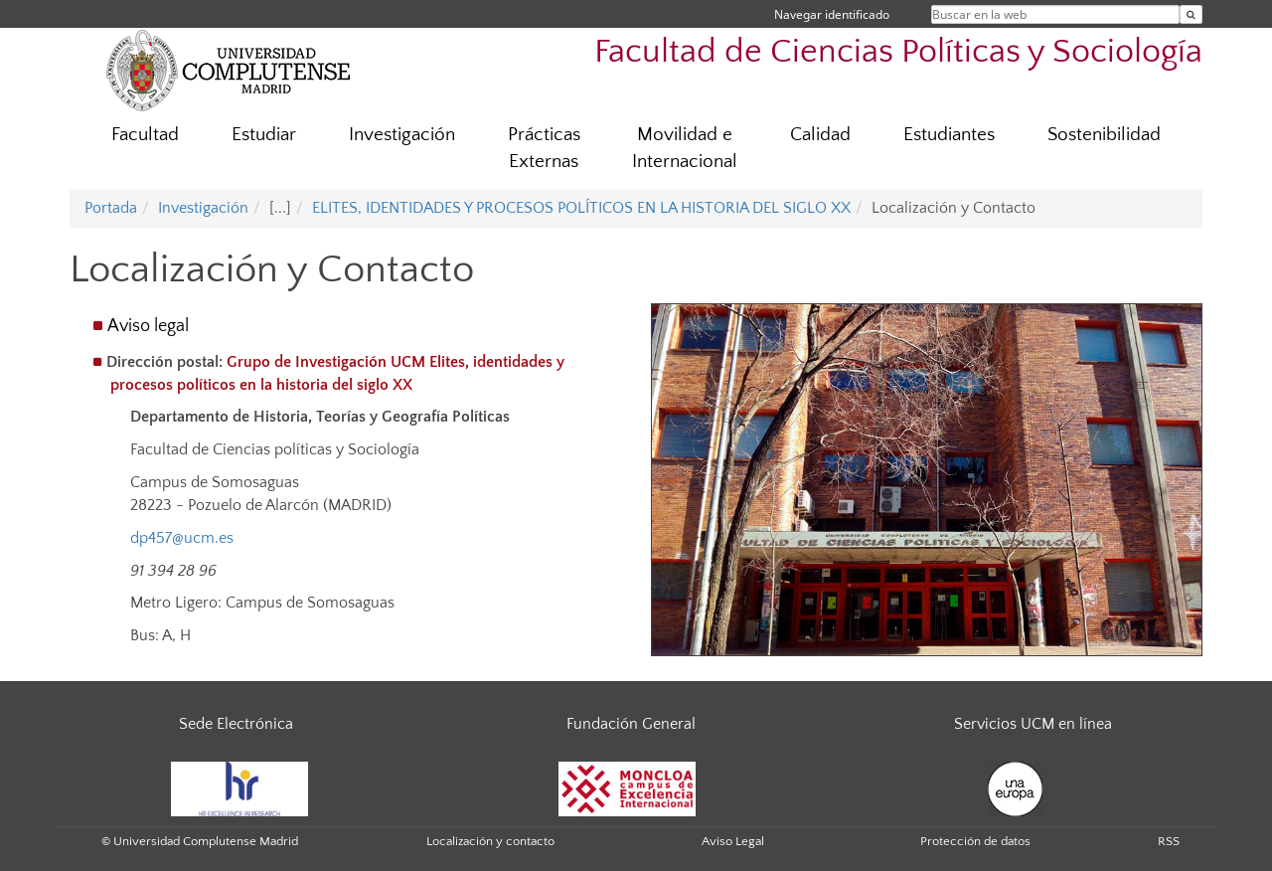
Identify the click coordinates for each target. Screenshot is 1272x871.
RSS (1169, 841)
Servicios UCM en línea (1033, 724)
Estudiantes (949, 134)
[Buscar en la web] (1191, 14)
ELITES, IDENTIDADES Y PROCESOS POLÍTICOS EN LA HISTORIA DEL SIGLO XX (581, 208)
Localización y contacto (490, 841)
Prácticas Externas (544, 148)
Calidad (820, 134)
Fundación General (631, 724)
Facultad (145, 134)
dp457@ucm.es (182, 538)
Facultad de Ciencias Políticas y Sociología (898, 52)
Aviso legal (148, 326)
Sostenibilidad (1104, 134)
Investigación (402, 134)
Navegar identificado (831, 14)
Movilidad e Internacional (684, 148)
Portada (110, 208)
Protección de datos (975, 841)
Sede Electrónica (236, 724)
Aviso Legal (733, 841)
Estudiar (264, 134)
